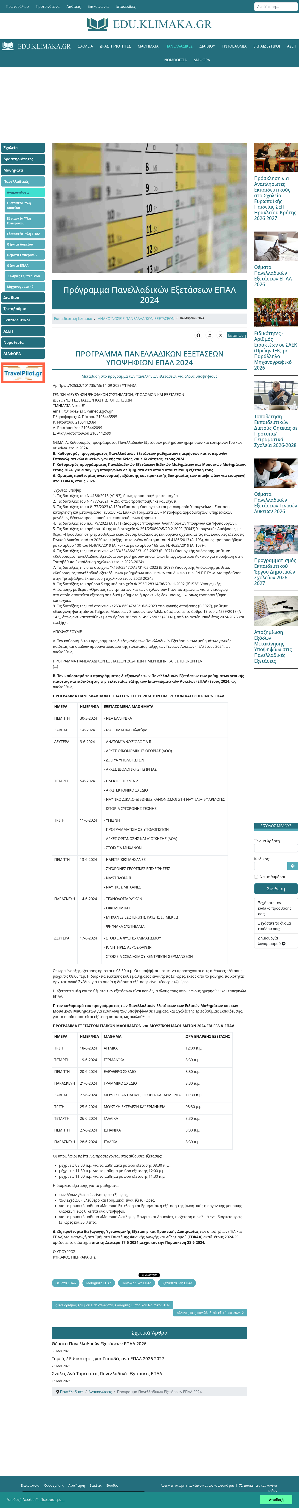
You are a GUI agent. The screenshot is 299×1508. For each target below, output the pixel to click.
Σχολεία (85, 46)
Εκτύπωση (237, 335)
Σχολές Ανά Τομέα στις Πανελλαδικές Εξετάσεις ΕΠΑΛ (107, 1373)
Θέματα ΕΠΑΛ (17, 265)
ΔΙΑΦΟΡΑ (202, 59)
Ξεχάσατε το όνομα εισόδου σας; (274, 926)
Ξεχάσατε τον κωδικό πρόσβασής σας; (274, 908)
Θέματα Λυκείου (20, 244)
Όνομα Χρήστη (267, 840)
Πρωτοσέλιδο (17, 6)
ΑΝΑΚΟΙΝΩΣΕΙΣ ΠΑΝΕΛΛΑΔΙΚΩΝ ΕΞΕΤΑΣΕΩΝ (136, 318)
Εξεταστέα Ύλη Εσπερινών (19, 220)
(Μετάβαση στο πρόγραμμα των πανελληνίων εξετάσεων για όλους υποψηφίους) (149, 376)
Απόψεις (73, 6)
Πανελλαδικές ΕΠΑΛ (136, 1283)
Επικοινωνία (98, 6)
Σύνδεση (276, 889)
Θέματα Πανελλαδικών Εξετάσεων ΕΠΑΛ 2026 (99, 1344)
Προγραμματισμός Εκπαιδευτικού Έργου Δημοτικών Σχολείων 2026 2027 (275, 571)
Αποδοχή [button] (276, 1500)
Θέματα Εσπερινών (22, 255)
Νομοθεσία (175, 59)
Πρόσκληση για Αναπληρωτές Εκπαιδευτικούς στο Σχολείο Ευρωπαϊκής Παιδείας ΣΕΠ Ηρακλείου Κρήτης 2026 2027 (275, 198)
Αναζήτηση (76, 1485)
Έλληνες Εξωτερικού (23, 276)
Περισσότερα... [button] (52, 1500)
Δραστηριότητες (115, 46)
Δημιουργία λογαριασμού (271, 941)
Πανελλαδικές (178, 46)
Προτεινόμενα (48, 6)
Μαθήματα (148, 46)
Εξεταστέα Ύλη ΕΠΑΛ (23, 234)
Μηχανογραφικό (20, 286)
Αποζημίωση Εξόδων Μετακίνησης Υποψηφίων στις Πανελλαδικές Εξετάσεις (273, 646)
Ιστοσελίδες (126, 6)
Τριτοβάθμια (234, 46)
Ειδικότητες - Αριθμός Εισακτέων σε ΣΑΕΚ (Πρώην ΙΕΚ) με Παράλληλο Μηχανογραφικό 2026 (275, 350)
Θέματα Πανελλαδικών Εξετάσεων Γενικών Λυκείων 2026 (275, 503)
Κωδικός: (262, 858)
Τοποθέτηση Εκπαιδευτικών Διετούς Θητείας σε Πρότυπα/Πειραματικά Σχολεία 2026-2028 (276, 430)
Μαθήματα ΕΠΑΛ (98, 1283)
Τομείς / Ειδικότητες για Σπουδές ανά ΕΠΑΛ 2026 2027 (108, 1358)
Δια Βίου (207, 46)
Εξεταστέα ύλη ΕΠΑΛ (177, 1283)
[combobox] (276, 6)
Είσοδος (112, 1485)
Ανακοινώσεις (18, 192)
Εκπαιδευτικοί (267, 46)
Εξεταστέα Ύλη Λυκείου (19, 205)
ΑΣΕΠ (8, 331)
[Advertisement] (149, 99)
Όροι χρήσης (54, 1485)
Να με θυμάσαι (272, 876)
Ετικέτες (96, 1485)
